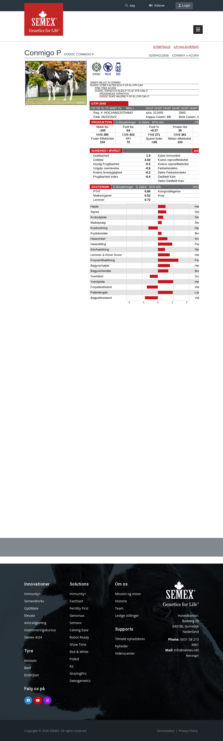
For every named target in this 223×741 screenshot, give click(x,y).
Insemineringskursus (40, 630)
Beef (27, 668)
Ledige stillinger (127, 615)
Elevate (29, 615)
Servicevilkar (166, 731)
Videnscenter (125, 653)
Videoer (157, 5)
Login (184, 5)
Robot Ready (79, 637)
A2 (72, 666)
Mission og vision (128, 594)
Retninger (192, 656)
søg (130, 5)
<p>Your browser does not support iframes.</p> (111, 275)
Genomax (77, 615)
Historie (121, 601)
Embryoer (31, 675)
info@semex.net (186, 650)
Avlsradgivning (35, 623)
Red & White (79, 651)
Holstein (30, 660)
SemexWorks (34, 601)
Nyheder (121, 646)
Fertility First (79, 608)
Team (119, 608)
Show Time (78, 644)
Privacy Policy (188, 731)
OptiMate (31, 608)
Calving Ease (79, 630)
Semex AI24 (33, 637)
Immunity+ (32, 594)
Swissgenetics (80, 680)
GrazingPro (78, 673)
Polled (74, 659)
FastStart (76, 601)
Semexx (76, 623)
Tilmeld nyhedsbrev (130, 639)
